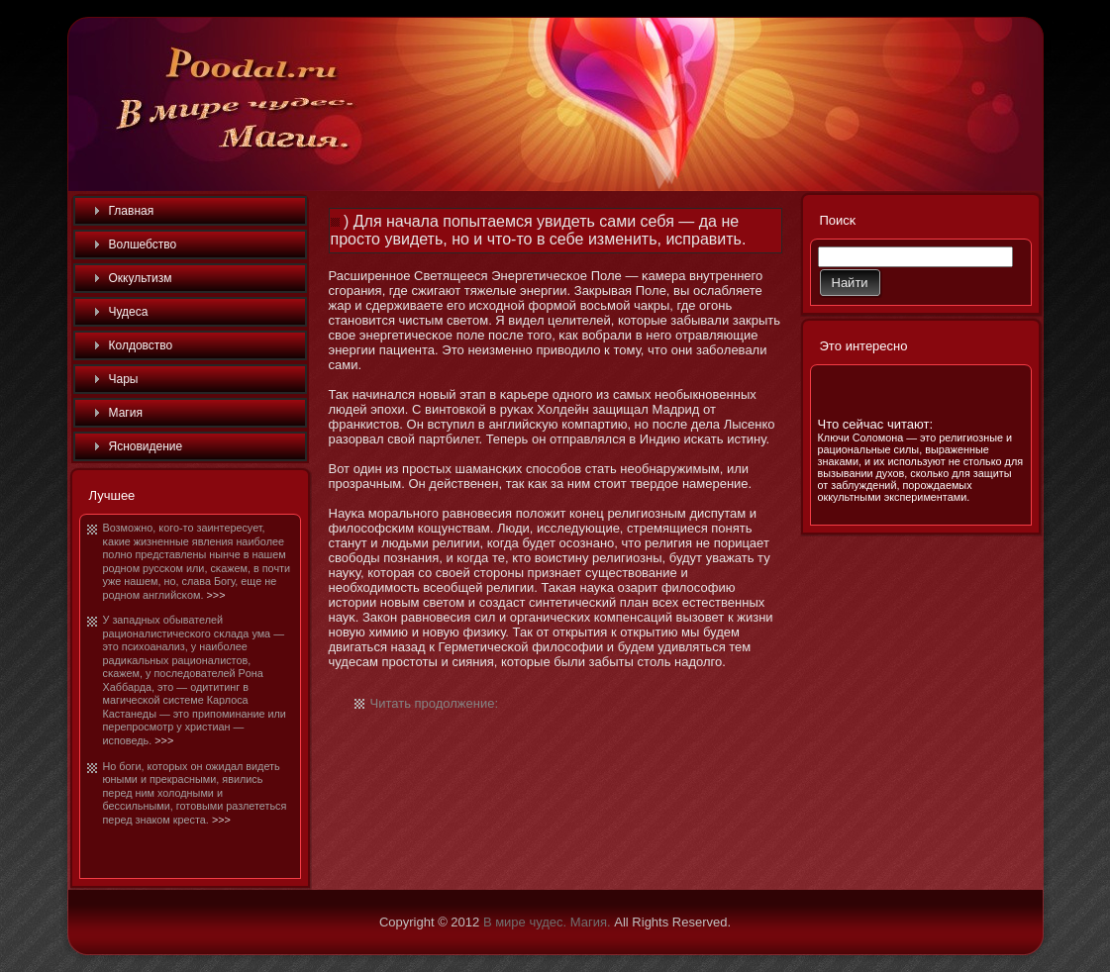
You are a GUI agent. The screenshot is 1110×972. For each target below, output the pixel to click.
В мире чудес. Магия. (547, 922)
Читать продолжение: (434, 703)
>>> (216, 595)
